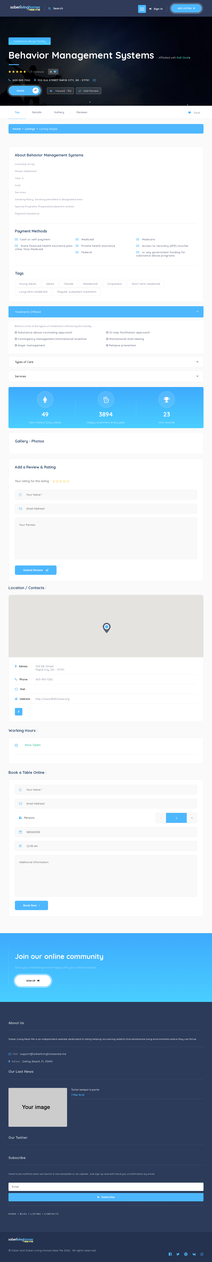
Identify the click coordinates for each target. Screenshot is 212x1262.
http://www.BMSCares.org (52, 698)
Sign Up (33, 980)
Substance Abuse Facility (30, 41)
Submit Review (35, 570)
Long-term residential (33, 291)
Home (17, 128)
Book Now (31, 905)
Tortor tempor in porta (85, 1089)
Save (194, 112)
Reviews (82, 112)
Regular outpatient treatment (76, 291)
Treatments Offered (106, 311)
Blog (23, 1214)
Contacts (52, 1214)
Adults (50, 283)
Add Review (89, 90)
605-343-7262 (21, 80)
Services (106, 376)
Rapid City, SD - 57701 (50, 669)
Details (37, 112)
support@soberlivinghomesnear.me (43, 1054)
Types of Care (106, 362)
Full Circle (183, 57)
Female (68, 283)
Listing (35, 1214)
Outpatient (114, 283)
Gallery (59, 112)
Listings (30, 128)
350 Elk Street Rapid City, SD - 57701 (63, 80)
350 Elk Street (45, 666)
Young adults (27, 283)
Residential (90, 283)
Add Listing (186, 8)
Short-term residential (146, 283)
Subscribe (106, 1197)
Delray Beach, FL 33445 (37, 1061)
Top (17, 112)
